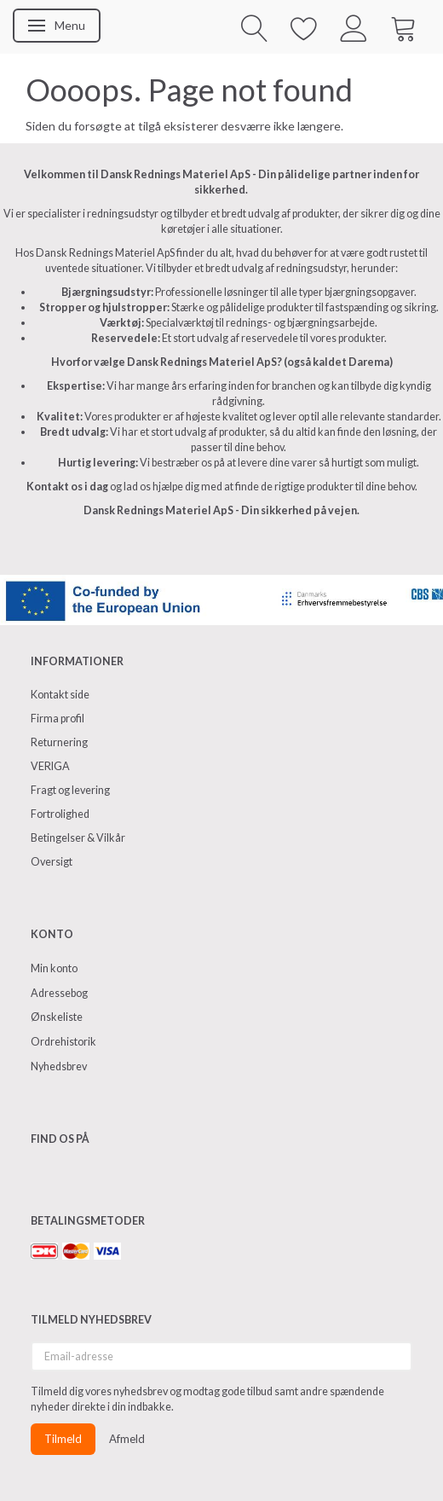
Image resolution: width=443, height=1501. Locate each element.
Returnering (59, 742)
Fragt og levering (70, 790)
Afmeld (127, 1439)
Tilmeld (63, 1439)
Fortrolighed (60, 814)
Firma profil (57, 718)
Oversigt (51, 861)
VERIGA (50, 766)
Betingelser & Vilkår (78, 838)
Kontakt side (60, 694)
